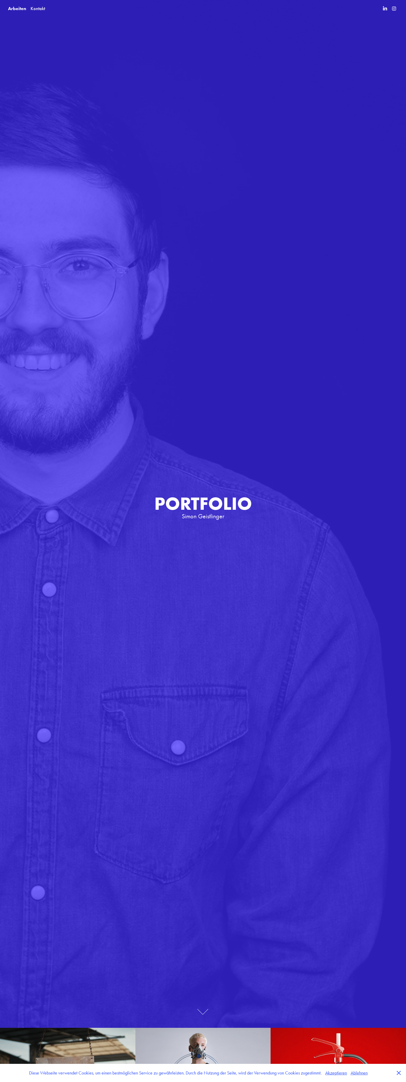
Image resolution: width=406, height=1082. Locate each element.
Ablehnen (359, 1073)
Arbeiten (17, 8)
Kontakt (38, 8)
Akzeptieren (336, 1073)
